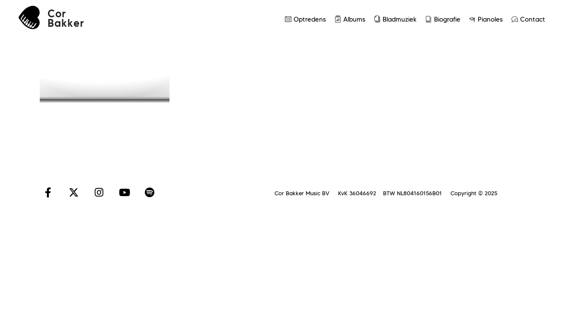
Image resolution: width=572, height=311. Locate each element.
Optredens (305, 19)
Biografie (442, 19)
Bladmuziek (395, 19)
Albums (350, 19)
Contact (528, 19)
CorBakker (66, 18)
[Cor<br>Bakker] (29, 17)
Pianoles (486, 19)
